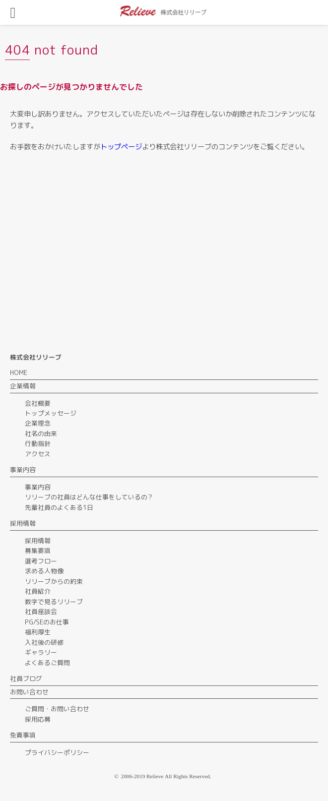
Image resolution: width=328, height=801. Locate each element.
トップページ (121, 147)
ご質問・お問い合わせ (57, 708)
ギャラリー (41, 652)
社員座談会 (41, 611)
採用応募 (38, 719)
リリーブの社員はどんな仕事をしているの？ (89, 497)
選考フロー (41, 560)
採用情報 (38, 540)
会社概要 (38, 403)
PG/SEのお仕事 (47, 621)
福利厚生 (38, 631)
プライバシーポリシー (57, 752)
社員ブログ (26, 678)
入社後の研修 (44, 642)
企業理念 (38, 423)
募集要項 (38, 550)
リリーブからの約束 (54, 581)
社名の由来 (41, 433)
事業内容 (38, 487)
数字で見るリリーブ (54, 601)
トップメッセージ (50, 413)
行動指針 (38, 443)
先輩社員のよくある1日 (59, 507)
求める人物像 (44, 570)
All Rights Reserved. (188, 776)
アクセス (38, 453)
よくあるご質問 (47, 662)
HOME (18, 372)
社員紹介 (38, 591)
